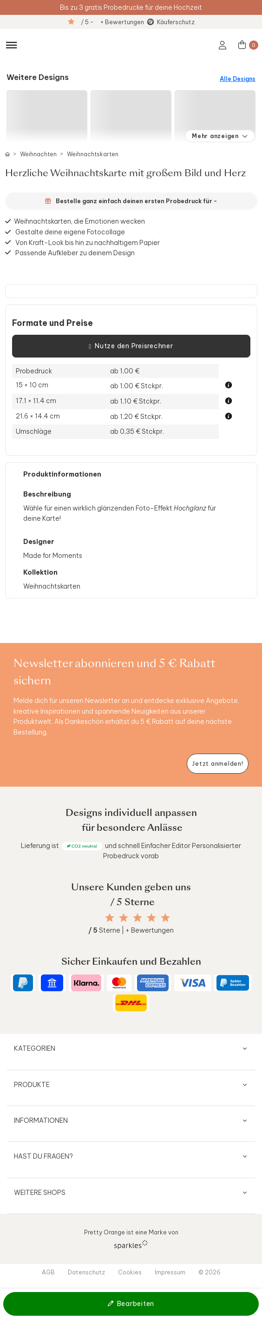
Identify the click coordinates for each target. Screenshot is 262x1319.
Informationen (41, 1120)
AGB (48, 1272)
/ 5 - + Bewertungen (112, 22)
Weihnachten (38, 154)
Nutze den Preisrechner (131, 346)
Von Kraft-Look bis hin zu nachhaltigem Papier (87, 242)
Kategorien (34, 1048)
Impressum (170, 1272)
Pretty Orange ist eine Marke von (131, 1238)
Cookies (130, 1272)
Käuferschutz (176, 22)
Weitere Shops (40, 1192)
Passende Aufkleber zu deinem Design (75, 252)
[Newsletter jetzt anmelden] (218, 764)
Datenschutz (86, 1272)
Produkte (32, 1084)
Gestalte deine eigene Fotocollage (70, 232)
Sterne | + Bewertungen (131, 930)
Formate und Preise (52, 323)
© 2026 (209, 1272)
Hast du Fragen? (43, 1156)
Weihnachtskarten (92, 154)
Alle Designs (237, 78)
